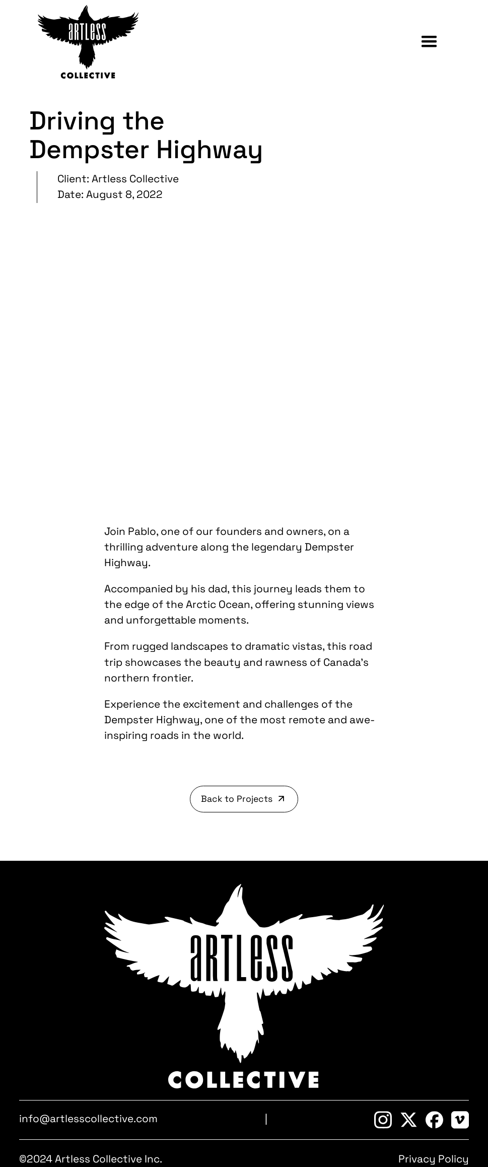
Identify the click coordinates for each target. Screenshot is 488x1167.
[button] (429, 42)
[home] (88, 42)
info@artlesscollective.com (88, 1118)
